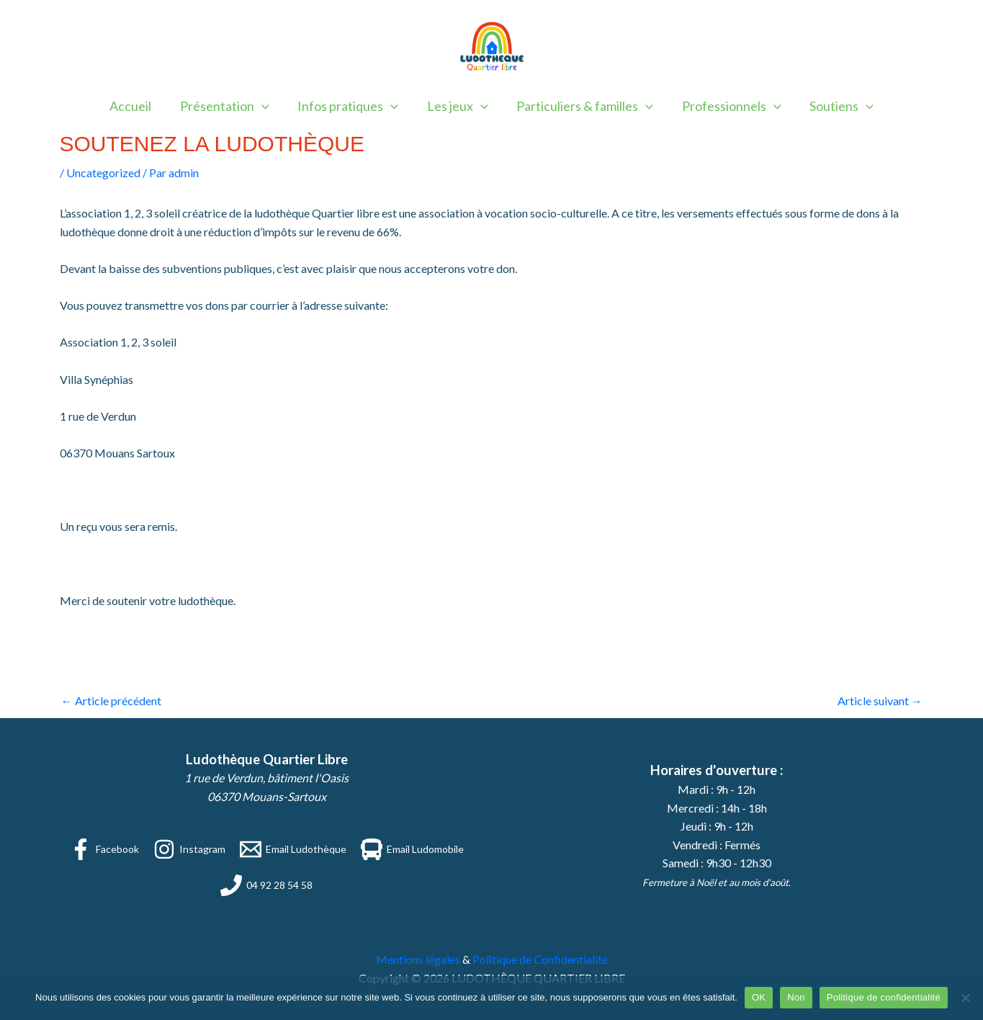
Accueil (138, 106)
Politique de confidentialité (884, 997)
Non (796, 997)
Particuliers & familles (582, 106)
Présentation (229, 106)
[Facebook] (104, 849)
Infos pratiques (350, 106)
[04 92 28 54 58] (266, 885)
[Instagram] (189, 849)
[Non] (965, 997)
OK (759, 997)
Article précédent (111, 700)
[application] (266, 106)
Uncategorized (103, 172)
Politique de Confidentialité (540, 959)
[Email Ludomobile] (412, 849)
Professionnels (726, 106)
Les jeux (457, 106)
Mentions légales (418, 959)
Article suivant (880, 700)
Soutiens (834, 106)
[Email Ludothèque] (293, 849)
